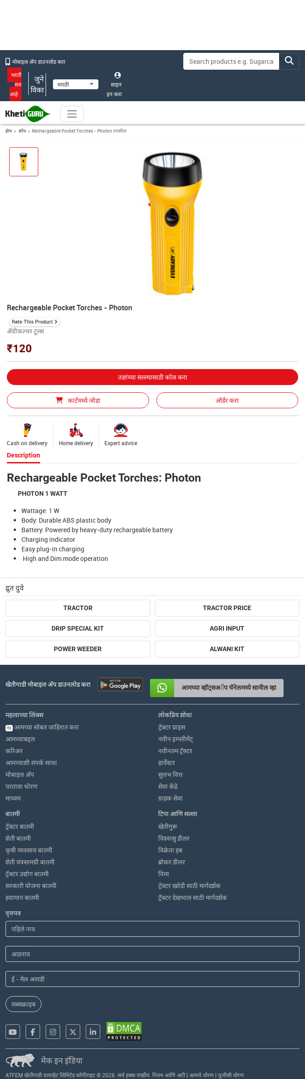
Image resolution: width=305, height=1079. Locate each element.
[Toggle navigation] (72, 114)
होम (8, 131)
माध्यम (13, 798)
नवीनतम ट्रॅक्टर (175, 750)
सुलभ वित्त (170, 774)
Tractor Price (227, 607)
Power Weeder (78, 649)
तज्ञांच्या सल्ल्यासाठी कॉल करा (152, 377)
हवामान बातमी (22, 897)
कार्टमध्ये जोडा (78, 400)
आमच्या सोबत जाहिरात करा (42, 727)
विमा (163, 873)
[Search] (231, 61)
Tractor (78, 607)
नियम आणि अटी (168, 1075)
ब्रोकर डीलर (171, 862)
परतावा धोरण (21, 786)
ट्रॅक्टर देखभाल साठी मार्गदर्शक (192, 897)
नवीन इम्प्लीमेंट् (175, 739)
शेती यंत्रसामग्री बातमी (30, 862)
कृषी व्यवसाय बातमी (28, 850)
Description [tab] (23, 455)
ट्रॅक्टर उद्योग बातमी (27, 873)
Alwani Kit (227, 649)
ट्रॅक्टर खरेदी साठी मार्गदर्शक (189, 885)
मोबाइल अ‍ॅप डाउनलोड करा (35, 61)
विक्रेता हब (170, 850)
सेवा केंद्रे (167, 786)
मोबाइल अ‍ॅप (19, 774)
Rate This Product (32, 321)
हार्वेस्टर (166, 762)
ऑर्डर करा (227, 400)
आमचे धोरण (201, 1075)
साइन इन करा (114, 85)
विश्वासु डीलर (174, 838)
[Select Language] (75, 84)
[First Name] (152, 929)
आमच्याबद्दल (20, 739)
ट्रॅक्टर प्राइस (171, 727)
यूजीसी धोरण (231, 1075)
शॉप (22, 131)
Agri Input (227, 628)
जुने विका (37, 84)
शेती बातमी (18, 838)
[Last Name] (152, 954)
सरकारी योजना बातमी (31, 885)
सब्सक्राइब (23, 1004)
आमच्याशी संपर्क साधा (31, 762)
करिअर (14, 750)
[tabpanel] (152, 517)
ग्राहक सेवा (170, 798)
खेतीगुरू (167, 826)
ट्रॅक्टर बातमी (19, 826)
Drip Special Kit (78, 628)
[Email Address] (152, 979)
